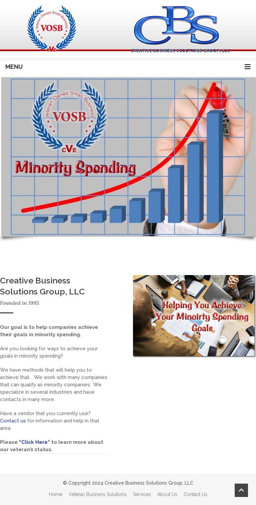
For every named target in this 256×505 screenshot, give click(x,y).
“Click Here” (34, 442)
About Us (167, 494)
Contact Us (195, 494)
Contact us (13, 421)
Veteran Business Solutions (98, 494)
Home (55, 494)
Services (142, 494)
